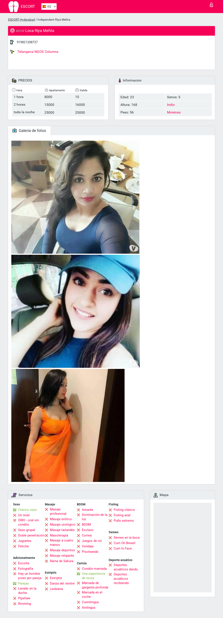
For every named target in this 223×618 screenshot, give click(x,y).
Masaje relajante (62, 556)
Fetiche (23, 546)
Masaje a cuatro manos (61, 542)
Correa (87, 535)
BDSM (86, 524)
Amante (87, 510)
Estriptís (56, 578)
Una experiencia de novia (93, 576)
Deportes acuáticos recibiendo (121, 578)
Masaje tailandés (62, 530)
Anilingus (88, 608)
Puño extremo (124, 521)
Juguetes (24, 541)
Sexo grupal (26, 530)
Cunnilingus (90, 602)
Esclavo (87, 530)
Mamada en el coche (92, 594)
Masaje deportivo (62, 550)
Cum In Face (123, 548)
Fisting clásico (124, 510)
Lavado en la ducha (27, 590)
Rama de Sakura (61, 561)
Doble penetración (31, 535)
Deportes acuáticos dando (126, 567)
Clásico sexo (27, 510)
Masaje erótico (61, 519)
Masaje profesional (58, 511)
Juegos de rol (92, 541)
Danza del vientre (62, 583)
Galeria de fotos (29, 130)
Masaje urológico (62, 524)
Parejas (23, 583)
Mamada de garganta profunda (95, 585)
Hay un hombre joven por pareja (29, 576)
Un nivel (24, 515)
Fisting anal (122, 515)
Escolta (23, 563)
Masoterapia (59, 535)
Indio (171, 105)
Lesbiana (56, 589)
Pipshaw (24, 598)
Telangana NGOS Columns (34, 52)
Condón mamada (94, 569)
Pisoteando (90, 552)
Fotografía (25, 569)
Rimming (24, 604)
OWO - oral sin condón (28, 522)
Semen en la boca (127, 538)
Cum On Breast (124, 543)
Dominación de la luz (94, 517)
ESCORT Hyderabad (21, 19)
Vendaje (88, 546)
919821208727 (27, 42)
